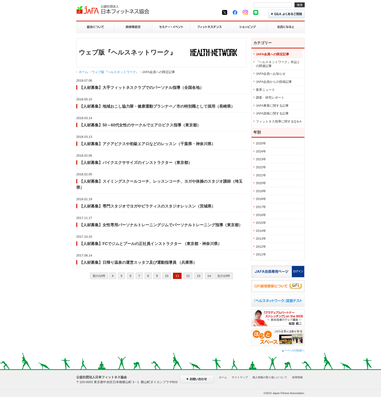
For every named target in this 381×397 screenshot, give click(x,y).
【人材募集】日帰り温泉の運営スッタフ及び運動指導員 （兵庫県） (138, 262)
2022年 (261, 167)
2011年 (261, 254)
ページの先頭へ (293, 350)
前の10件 (99, 276)
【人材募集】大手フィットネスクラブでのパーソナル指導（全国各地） (141, 87)
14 (209, 276)
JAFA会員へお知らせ (271, 74)
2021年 (261, 175)
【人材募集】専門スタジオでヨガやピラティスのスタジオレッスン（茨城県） (147, 206)
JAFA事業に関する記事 (272, 105)
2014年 (261, 231)
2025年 (261, 143)
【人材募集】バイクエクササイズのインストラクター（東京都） (135, 162)
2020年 (261, 183)
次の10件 (223, 276)
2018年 (261, 199)
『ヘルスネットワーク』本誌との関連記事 (278, 64)
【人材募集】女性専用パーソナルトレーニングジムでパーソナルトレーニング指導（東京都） (160, 225)
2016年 (261, 215)
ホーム (83, 72)
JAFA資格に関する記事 (272, 113)
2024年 (261, 151)
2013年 (261, 238)
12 (188, 276)
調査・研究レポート (270, 97)
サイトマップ (240, 377)
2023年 (261, 159)
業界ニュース (265, 90)
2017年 (261, 207)
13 (198, 276)
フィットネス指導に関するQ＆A (279, 121)
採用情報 (297, 377)
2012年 (261, 246)
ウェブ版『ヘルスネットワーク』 (115, 72)
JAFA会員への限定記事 (272, 54)
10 (166, 276)
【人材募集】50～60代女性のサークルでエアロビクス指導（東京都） (140, 125)
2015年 (261, 223)
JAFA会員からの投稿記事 (274, 82)
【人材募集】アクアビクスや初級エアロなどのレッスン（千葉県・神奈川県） (147, 144)
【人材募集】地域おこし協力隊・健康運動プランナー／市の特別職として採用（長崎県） (157, 106)
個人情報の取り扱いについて (269, 377)
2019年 (261, 191)
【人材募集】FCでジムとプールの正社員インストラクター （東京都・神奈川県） (150, 243)
